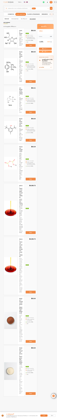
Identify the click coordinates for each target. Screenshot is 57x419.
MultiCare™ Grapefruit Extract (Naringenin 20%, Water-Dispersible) (21, 356)
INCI (27, 70)
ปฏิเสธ (52, 415)
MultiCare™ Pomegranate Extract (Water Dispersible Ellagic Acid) (21, 306)
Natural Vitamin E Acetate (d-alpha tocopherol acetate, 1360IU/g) (21, 248)
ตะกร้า (45, 48)
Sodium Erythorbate (20, 33)
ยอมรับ (44, 415)
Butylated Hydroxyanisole (20, 54)
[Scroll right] (51, 14)
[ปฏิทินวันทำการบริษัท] (51, 2)
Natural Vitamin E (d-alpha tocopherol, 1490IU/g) (21, 191)
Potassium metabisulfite (21, 149)
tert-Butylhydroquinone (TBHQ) (21, 91)
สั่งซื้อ (45, 51)
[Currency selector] (20, 2)
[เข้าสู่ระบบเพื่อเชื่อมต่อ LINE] (43, 2)
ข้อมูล (30, 45)
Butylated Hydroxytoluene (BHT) (20, 122)
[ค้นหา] (18, 8)
